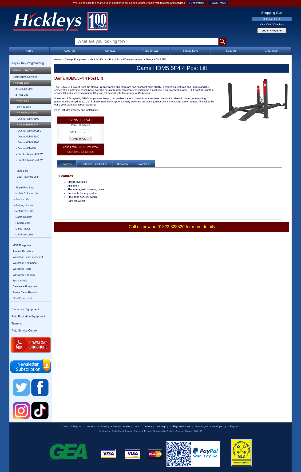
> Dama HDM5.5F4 (27, 124)
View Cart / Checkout (272, 24)
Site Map (161, 426)
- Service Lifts (23, 106)
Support (231, 50)
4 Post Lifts (113, 59)
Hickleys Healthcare (180, 426)
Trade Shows (150, 50)
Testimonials (20, 280)
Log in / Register (271, 30)
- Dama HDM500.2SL (28, 130)
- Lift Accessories (23, 234)
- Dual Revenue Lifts (27, 176)
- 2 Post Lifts (21, 94)
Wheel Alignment (133, 59)
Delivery (148, 426)
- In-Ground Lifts (23, 88)
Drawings (122, 164)
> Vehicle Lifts (21, 82)
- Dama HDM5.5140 (27, 136)
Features (66, 164)
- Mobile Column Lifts (26, 193)
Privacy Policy (218, 2)
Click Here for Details (80, 151)
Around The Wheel (23, 251)
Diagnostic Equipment (25, 309)
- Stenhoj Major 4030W (29, 154)
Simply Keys (190, 50)
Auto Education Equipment (28, 316)
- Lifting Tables (22, 228)
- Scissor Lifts (21, 199)
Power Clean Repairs (25, 292)
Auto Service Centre (24, 330)
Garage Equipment (23, 70)
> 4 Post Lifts (21, 100)
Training (17, 323)
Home (29, 50)
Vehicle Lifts (97, 59)
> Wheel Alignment (26, 112)
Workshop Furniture (24, 274)
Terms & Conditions (97, 426)
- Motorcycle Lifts (23, 211)
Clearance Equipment (25, 286)
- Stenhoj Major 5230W (29, 160)
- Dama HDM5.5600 (27, 118)
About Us (69, 50)
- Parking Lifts (22, 222)
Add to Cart (80, 138)
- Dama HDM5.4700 (27, 142)
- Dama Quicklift (23, 216)
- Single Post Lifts (24, 187)
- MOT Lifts (21, 170)
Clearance (271, 50)
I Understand (196, 2)
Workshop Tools (22, 268)
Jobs (136, 426)
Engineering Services (25, 76)
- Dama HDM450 (26, 148)
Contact (110, 50)
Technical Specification (94, 164)
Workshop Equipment (25, 262)
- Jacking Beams (23, 205)
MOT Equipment (22, 245)
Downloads (144, 164)
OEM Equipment (22, 298)
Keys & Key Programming (28, 63)
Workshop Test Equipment (28, 257)
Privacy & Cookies (120, 426)
